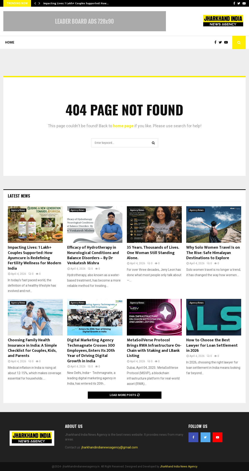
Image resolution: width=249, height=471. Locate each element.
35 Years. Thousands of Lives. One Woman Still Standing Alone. (153, 252)
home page (123, 125)
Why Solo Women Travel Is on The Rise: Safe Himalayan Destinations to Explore (213, 252)
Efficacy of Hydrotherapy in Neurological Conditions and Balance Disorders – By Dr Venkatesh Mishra (93, 255)
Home (9, 42)
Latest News (19, 196)
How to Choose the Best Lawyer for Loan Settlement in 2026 (212, 345)
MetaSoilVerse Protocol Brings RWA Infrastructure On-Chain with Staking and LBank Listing (154, 348)
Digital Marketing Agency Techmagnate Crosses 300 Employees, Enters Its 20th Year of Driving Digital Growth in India (91, 351)
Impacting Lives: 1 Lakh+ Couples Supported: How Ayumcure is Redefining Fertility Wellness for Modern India (34, 258)
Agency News (18, 210)
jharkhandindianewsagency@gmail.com (110, 447)
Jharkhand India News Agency (178, 466)
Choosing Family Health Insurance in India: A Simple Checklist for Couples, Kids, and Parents (32, 348)
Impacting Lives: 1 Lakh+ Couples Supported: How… (76, 3)
